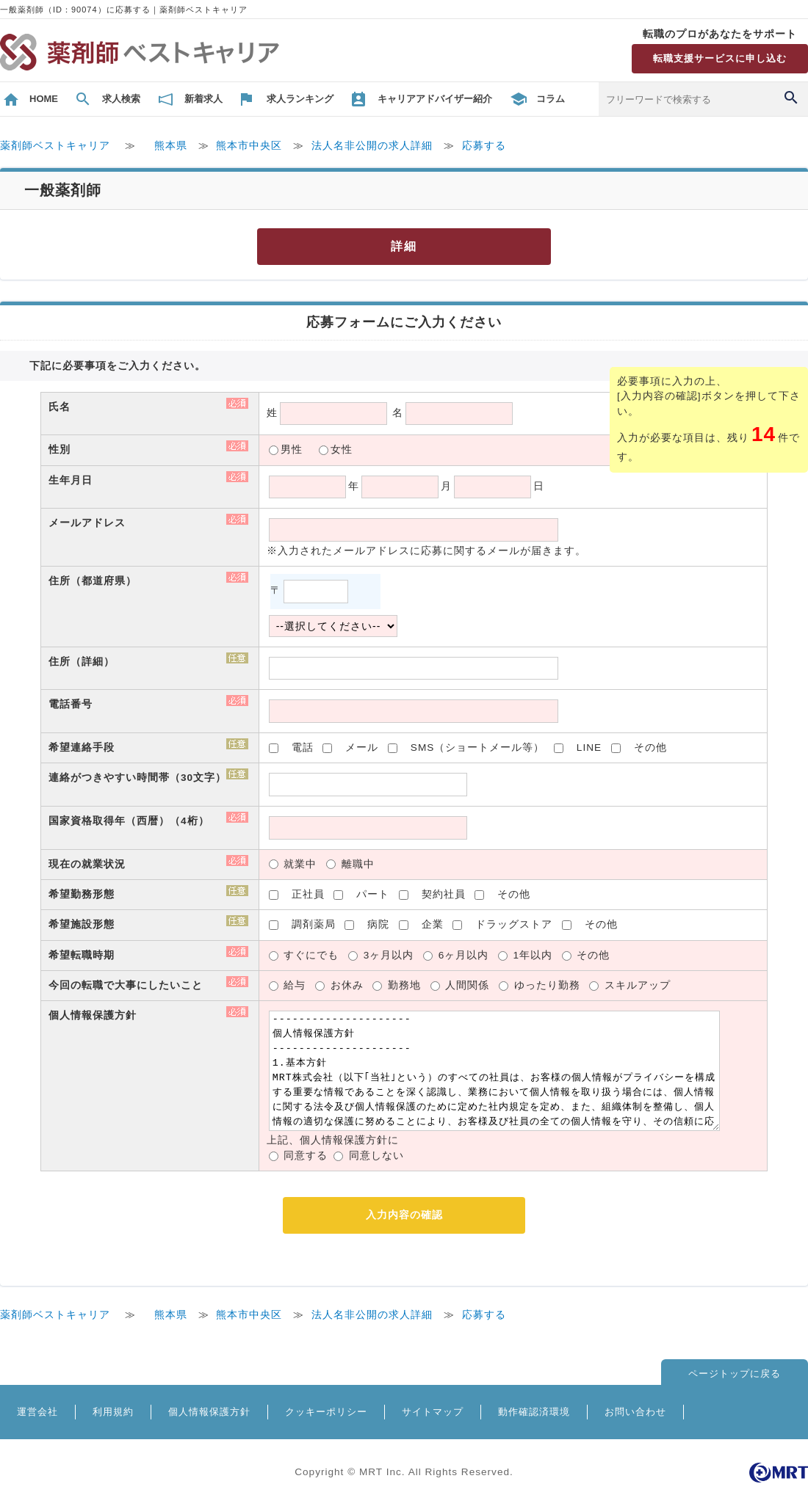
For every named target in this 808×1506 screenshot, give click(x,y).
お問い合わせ (635, 1411)
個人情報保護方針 (209, 1411)
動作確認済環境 (534, 1411)
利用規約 (113, 1411)
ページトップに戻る (734, 1373)
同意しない (376, 1155)
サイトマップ (432, 1411)
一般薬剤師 (62, 190)
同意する (306, 1155)
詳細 (404, 246)
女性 (342, 449)
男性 (292, 449)
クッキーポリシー (326, 1411)
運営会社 (37, 1411)
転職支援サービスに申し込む (720, 58)
